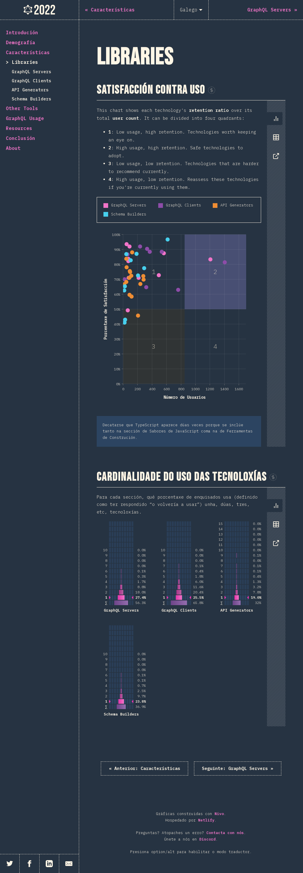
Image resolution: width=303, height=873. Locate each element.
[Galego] (191, 10)
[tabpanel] (191, 273)
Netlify (206, 820)
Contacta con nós (225, 833)
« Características (142, 768)
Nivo (219, 814)
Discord (207, 839)
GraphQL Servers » (239, 768)
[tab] (276, 118)
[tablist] (274, 140)
